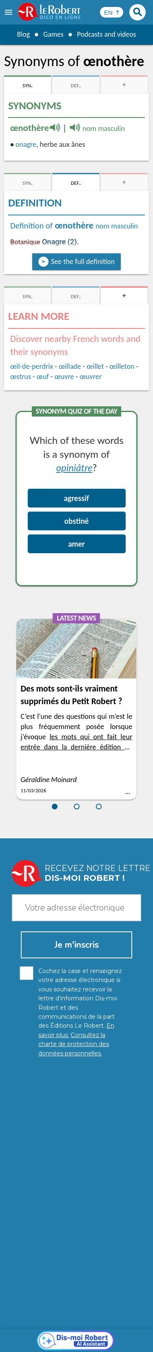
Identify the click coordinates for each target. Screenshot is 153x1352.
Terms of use (124, 1335)
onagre (26, 144)
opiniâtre (74, 467)
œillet (95, 366)
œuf (43, 376)
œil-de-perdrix (31, 366)
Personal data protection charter (67, 1327)
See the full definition (83, 261)
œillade (70, 366)
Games (53, 34)
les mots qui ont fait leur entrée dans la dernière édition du (76, 747)
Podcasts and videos (107, 34)
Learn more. (124, 1315)
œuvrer (91, 376)
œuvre (64, 376)
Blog (22, 34)
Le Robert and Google (77, 1344)
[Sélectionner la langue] (111, 12)
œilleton (121, 366)
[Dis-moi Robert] (76, 1154)
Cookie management (74, 1335)
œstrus (20, 376)
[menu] (9, 12)
